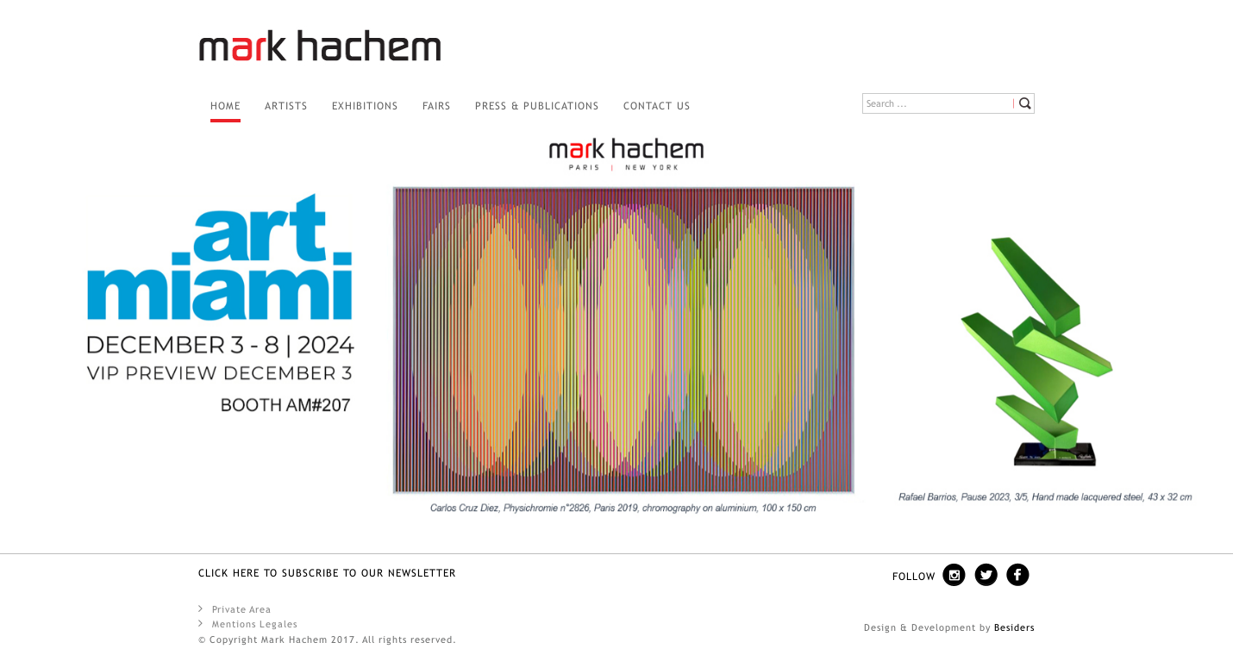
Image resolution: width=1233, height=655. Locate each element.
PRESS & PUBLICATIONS (537, 106)
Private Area (235, 608)
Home (225, 106)
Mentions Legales (247, 623)
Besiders (1014, 627)
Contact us (657, 106)
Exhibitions (365, 106)
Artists (286, 106)
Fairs (436, 106)
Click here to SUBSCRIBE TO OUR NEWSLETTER (327, 573)
